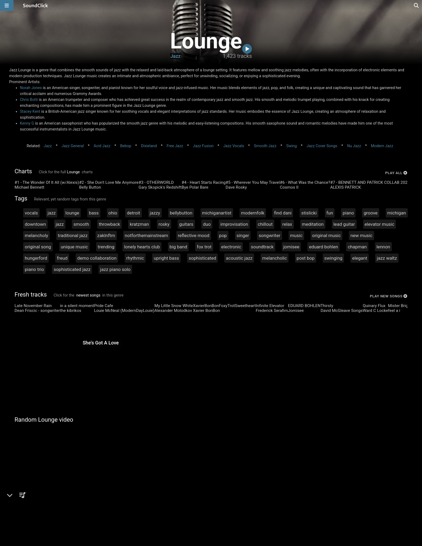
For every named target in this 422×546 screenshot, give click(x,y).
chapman (357, 246)
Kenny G (27, 123)
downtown (35, 224)
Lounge (73, 172)
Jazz (175, 56)
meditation (313, 224)
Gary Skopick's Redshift (160, 187)
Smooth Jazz (265, 146)
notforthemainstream (146, 235)
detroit (133, 213)
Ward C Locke (375, 310)
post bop (306, 258)
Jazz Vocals (233, 146)
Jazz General (73, 146)
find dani (282, 213)
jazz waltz (387, 258)
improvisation (234, 224)
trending (106, 246)
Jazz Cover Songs (322, 146)
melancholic (274, 258)
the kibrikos (70, 310)
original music (326, 235)
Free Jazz (175, 146)
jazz (52, 213)
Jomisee (296, 310)
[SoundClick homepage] (35, 5)
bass (94, 213)
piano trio (34, 269)
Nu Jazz (354, 146)
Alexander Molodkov (173, 310)
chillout (265, 224)
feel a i (394, 310)
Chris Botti (29, 99)
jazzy (155, 213)
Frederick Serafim (272, 310)
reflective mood (193, 235)
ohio (112, 213)
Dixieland (149, 146)
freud (62, 258)
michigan (396, 213)
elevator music (380, 224)
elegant (359, 258)
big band (178, 246)
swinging (333, 258)
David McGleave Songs (342, 310)
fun (329, 213)
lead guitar (344, 224)
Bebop (125, 146)
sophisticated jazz (72, 269)
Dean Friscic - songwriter (37, 310)
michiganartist (216, 213)
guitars (186, 224)
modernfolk (253, 213)
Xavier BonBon (206, 310)
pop (223, 235)
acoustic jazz (239, 258)
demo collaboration (97, 258)
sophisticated (202, 258)
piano (348, 213)
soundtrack (262, 246)
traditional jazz (73, 235)
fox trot (204, 246)
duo (207, 224)
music (296, 235)
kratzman (139, 224)
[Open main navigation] (6, 5)
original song (38, 246)
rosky (164, 224)
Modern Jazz (382, 146)
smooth (81, 224)
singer (243, 235)
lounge (72, 213)
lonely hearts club (142, 246)
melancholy (36, 235)
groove (371, 213)
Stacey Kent (30, 111)
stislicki (308, 213)
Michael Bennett (29, 187)
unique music (74, 246)
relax (287, 224)
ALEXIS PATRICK (345, 187)
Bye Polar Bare (195, 187)
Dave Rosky (236, 187)
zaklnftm (106, 235)
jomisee (291, 246)
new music (361, 235)
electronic (231, 246)
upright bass (166, 258)
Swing (291, 146)
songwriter (269, 235)
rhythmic (135, 258)
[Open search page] (416, 5)
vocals (31, 213)
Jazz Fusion (203, 146)
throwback (109, 224)
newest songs (88, 295)
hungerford (36, 258)
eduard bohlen (323, 246)
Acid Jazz (102, 146)
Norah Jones (31, 88)
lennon (383, 246)
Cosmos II (289, 187)
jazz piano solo (115, 269)
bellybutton (181, 213)
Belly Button (90, 187)
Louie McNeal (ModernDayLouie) (124, 310)
